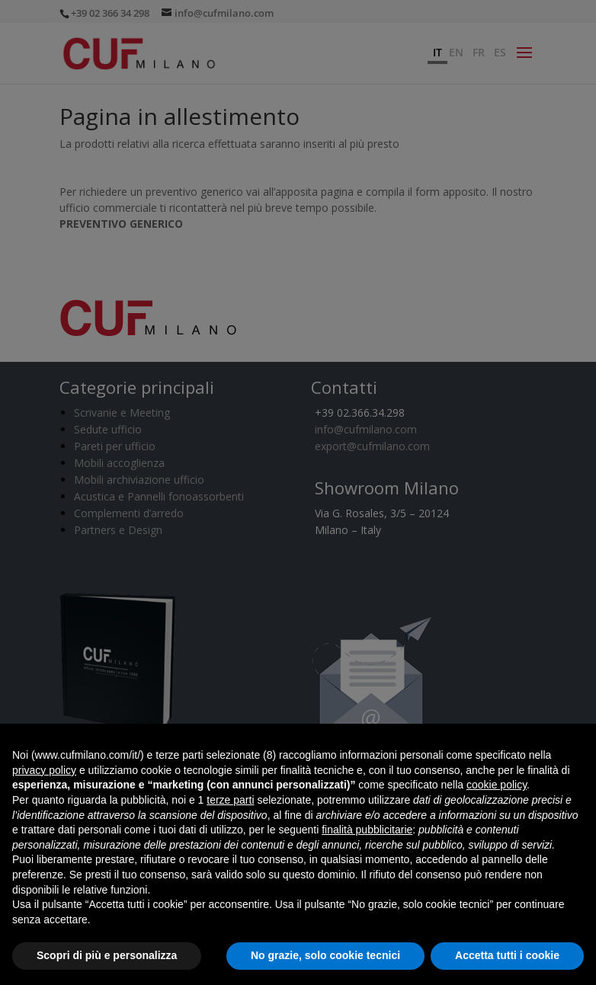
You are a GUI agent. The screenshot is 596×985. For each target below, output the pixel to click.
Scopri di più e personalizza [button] (107, 955)
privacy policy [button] (44, 770)
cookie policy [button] (496, 785)
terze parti (230, 800)
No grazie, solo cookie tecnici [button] (325, 955)
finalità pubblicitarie (367, 829)
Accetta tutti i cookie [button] (507, 955)
